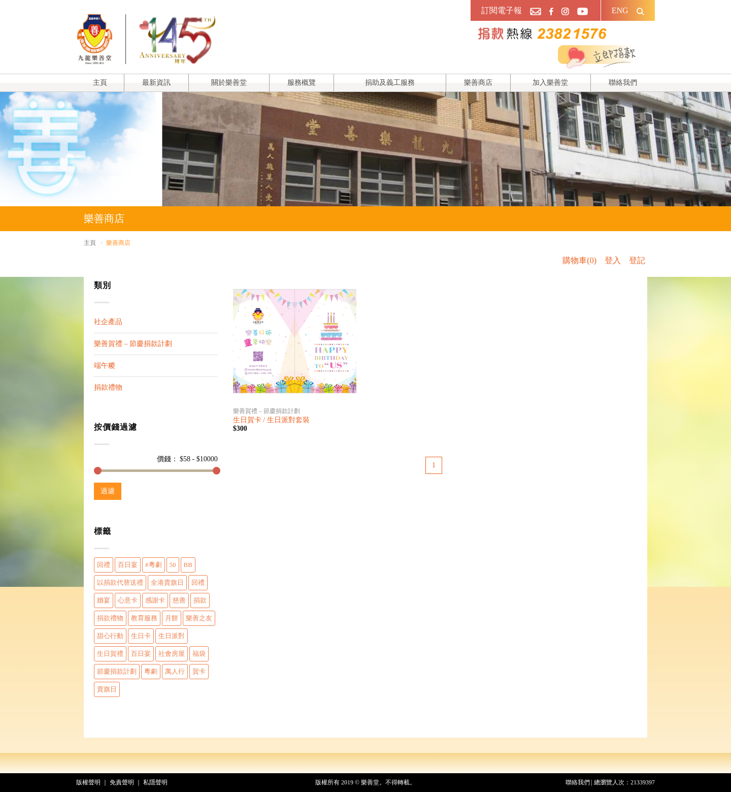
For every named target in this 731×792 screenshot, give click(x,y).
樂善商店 (478, 82)
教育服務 (144, 618)
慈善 (179, 600)
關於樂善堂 (229, 82)
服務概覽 (301, 82)
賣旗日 (107, 689)
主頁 (100, 82)
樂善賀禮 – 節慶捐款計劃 (133, 343)
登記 (637, 260)
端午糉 (104, 365)
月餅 (171, 618)
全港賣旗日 (167, 582)
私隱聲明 (155, 782)
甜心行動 (110, 636)
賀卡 (199, 671)
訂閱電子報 (501, 10)
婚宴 (103, 600)
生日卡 (141, 636)
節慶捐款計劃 (117, 671)
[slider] (98, 470)
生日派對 (171, 636)
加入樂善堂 (550, 82)
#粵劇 (153, 564)
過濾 (108, 491)
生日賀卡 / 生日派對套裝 (271, 420)
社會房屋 (171, 653)
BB (188, 564)
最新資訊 (156, 82)
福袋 (199, 653)
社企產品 (108, 322)
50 (173, 564)
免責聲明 (122, 782)
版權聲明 (88, 782)
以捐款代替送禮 (120, 582)
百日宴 (128, 564)
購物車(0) (579, 260)
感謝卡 (155, 600)
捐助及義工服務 (390, 82)
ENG (620, 10)
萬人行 (175, 671)
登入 (613, 260)
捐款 (200, 600)
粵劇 (150, 671)
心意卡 (128, 600)
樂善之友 (199, 618)
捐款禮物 (108, 387)
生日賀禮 (110, 653)
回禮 (103, 564)
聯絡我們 (623, 82)
